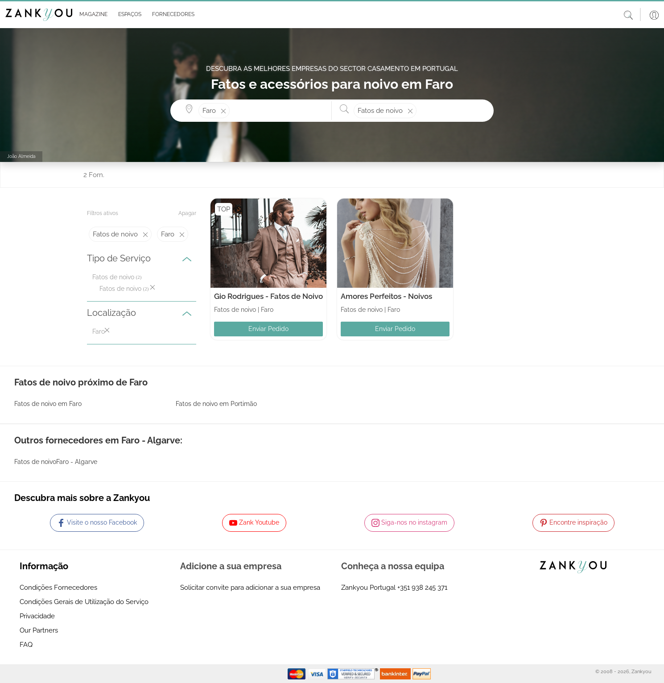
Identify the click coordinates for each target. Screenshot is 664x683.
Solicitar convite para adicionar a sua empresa (250, 588)
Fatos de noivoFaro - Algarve (55, 461)
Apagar (187, 213)
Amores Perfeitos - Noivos (386, 296)
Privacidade (37, 616)
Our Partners (39, 630)
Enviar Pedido (268, 328)
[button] (91, 14)
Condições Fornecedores (58, 588)
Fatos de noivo (113, 277)
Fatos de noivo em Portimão (216, 403)
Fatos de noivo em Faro (48, 403)
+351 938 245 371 (422, 588)
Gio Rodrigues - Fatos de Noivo (268, 296)
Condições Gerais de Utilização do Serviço (84, 602)
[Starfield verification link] (353, 673)
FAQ (26, 645)
